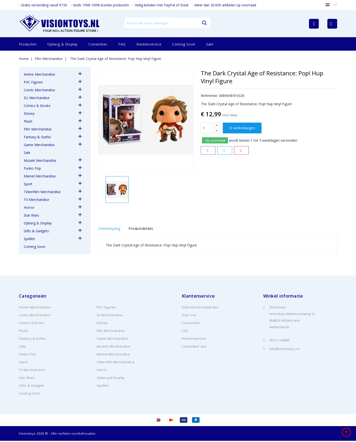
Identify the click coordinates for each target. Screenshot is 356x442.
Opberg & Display (62, 44)
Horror (29, 207)
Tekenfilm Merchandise (42, 191)
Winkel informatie (283, 297)
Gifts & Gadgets (36, 231)
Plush (28, 121)
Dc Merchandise (36, 97)
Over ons (189, 316)
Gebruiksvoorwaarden (200, 308)
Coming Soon (183, 44)
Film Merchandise (38, 129)
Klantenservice (148, 44)
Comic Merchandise (39, 90)
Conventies (97, 44)
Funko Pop (32, 168)
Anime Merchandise (39, 74)
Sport (28, 184)
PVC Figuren (33, 82)
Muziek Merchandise (40, 160)
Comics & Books (37, 105)
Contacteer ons (194, 347)
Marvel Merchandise (40, 176)
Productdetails (144, 229)
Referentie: (209, 95)
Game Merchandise (39, 144)
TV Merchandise (36, 199)
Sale (209, 44)
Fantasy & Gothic (37, 137)
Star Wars (31, 215)
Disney (29, 113)
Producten (27, 44)
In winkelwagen (242, 128)
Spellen (29, 238)
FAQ (122, 44)
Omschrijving (109, 229)
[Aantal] (207, 128)
